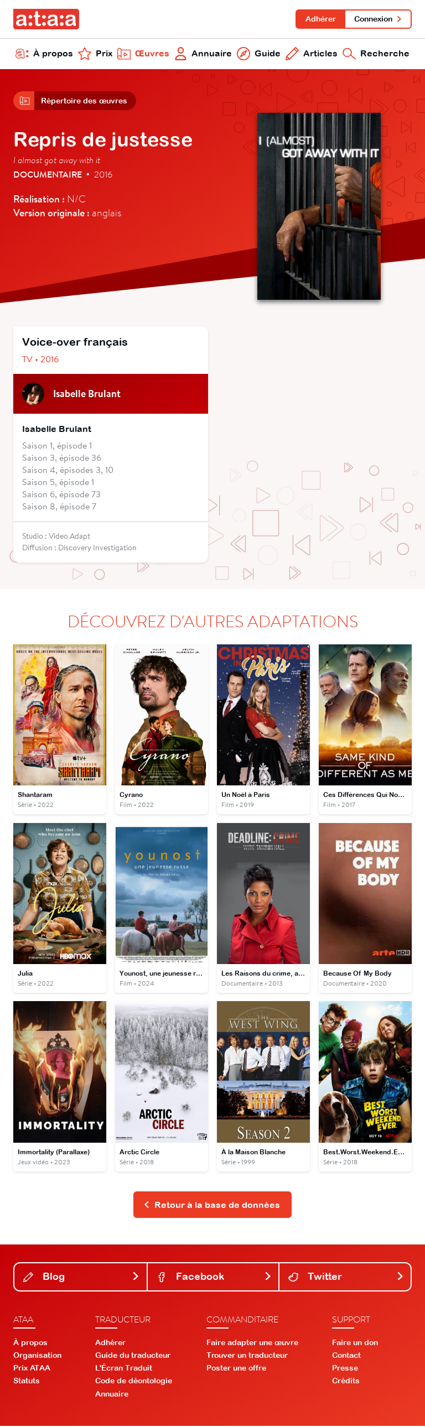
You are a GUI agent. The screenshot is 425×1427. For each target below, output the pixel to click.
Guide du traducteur (132, 1356)
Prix (95, 54)
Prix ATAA (31, 1369)
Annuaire (203, 54)
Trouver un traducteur (247, 1356)
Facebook (214, 1277)
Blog (81, 1277)
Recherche (376, 54)
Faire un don (355, 1343)
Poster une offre (236, 1369)
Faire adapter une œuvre (252, 1343)
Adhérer (320, 18)
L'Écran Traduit (123, 1369)
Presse (345, 1369)
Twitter (346, 1277)
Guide (259, 54)
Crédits (346, 1382)
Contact (346, 1356)
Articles (312, 54)
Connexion (378, 18)
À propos (44, 54)
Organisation (37, 1356)
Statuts (26, 1382)
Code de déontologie (133, 1382)
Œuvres (143, 54)
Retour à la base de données (211, 1206)
